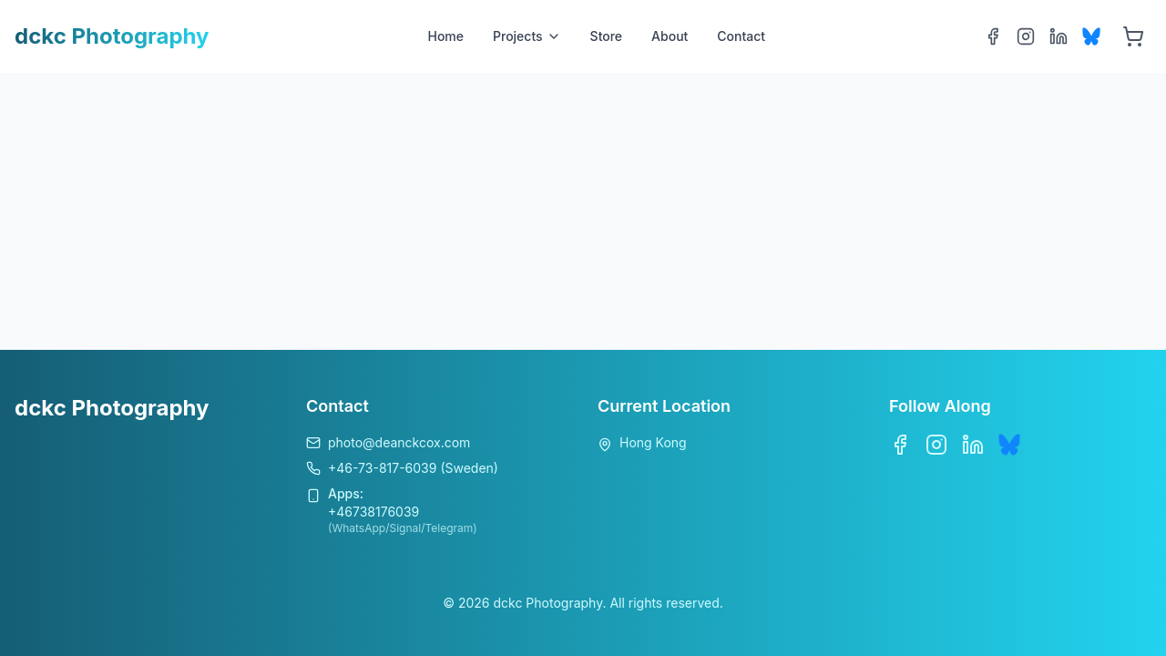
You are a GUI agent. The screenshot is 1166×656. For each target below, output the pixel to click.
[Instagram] (1026, 36)
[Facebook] (993, 36)
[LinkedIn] (1058, 36)
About (669, 36)
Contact (741, 36)
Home (445, 36)
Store (606, 36)
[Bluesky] (1091, 36)
